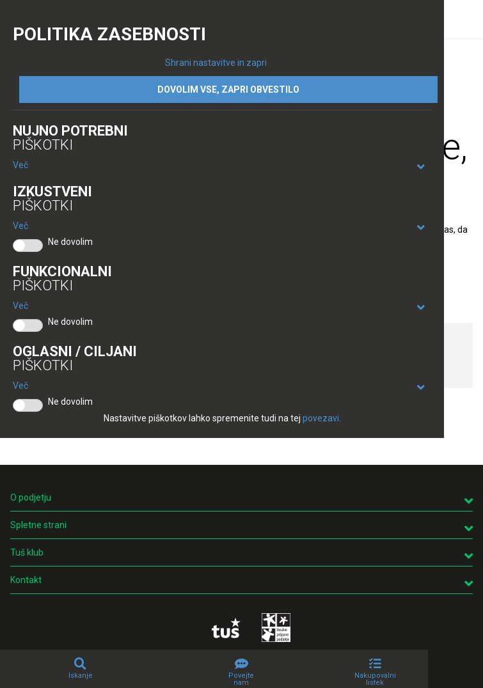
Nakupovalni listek (375, 679)
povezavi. (322, 418)
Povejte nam (241, 679)
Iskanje (80, 675)
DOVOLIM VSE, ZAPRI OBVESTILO (228, 89)
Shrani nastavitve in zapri (216, 63)
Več (20, 165)
